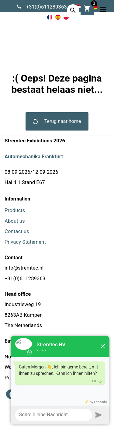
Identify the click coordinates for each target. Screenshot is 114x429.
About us (15, 221)
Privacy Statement (25, 242)
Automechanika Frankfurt (34, 156)
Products (15, 210)
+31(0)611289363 (46, 7)
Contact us (17, 231)
